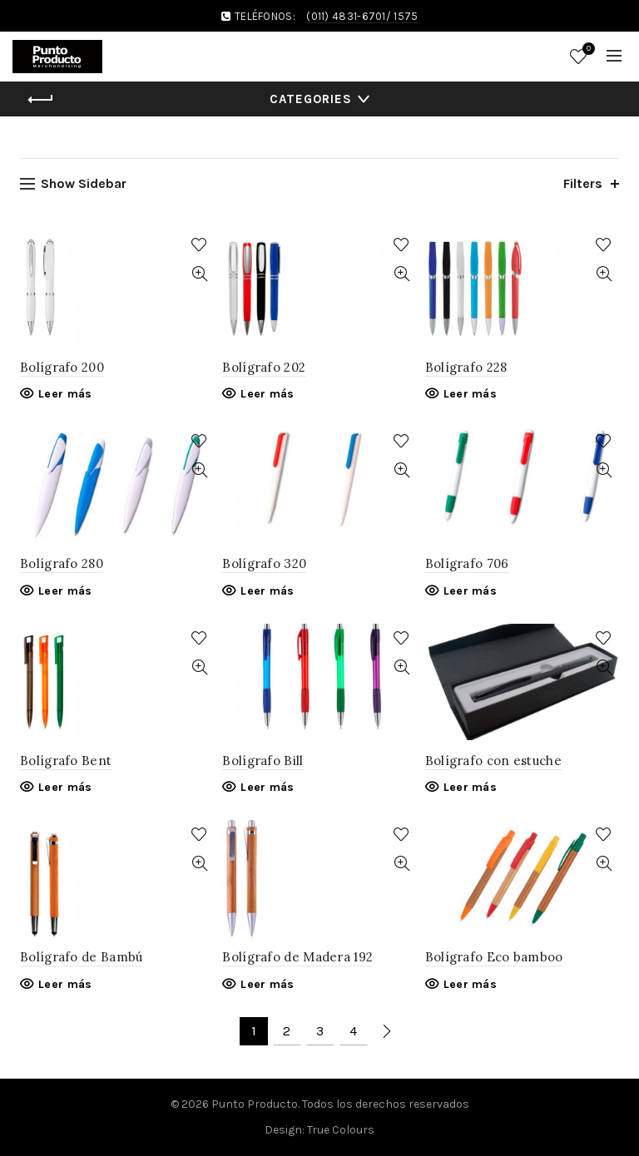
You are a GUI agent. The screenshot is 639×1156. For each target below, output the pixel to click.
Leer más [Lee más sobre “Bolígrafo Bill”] (267, 787)
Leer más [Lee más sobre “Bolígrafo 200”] (65, 394)
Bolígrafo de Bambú (81, 957)
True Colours (340, 1130)
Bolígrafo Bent (65, 760)
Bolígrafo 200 (62, 367)
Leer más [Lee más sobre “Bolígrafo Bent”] (65, 787)
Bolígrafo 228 (466, 367)
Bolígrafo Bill (262, 760)
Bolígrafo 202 (263, 367)
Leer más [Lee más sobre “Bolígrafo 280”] (65, 591)
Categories (311, 98)
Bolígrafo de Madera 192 (297, 957)
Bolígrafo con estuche (493, 760)
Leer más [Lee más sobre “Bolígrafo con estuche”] (470, 787)
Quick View (199, 274)
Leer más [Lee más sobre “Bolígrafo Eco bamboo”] (470, 984)
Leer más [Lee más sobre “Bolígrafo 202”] (267, 394)
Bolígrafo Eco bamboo (494, 957)
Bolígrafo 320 (264, 563)
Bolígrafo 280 (61, 563)
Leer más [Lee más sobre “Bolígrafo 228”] (470, 394)
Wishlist (586, 49)
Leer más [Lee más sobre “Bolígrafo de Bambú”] (65, 984)
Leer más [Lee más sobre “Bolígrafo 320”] (267, 591)
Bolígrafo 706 (467, 563)
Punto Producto (254, 1104)
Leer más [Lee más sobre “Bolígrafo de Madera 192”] (267, 984)
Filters (582, 183)
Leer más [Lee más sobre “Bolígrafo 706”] (470, 591)
